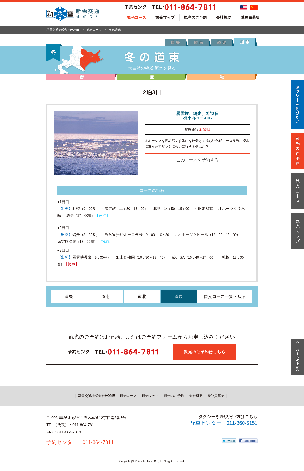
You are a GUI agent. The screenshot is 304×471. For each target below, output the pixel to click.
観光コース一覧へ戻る (225, 296)
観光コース (136, 17)
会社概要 (223, 17)
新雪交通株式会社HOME (62, 29)
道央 (68, 296)
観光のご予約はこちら (205, 352)
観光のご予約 (195, 17)
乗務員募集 (250, 17)
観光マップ (164, 17)
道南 (105, 296)
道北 (142, 296)
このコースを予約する (197, 159)
